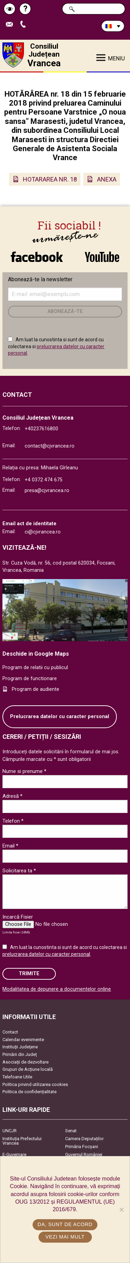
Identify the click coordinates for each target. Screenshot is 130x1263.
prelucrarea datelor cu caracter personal (46, 954)
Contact (10, 1032)
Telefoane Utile (17, 1076)
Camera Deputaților (84, 1138)
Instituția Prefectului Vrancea (22, 1141)
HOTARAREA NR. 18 (50, 179)
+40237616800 (41, 429)
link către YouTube (102, 257)
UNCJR (9, 1130)
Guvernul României (83, 1154)
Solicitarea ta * (19, 871)
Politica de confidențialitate (29, 1091)
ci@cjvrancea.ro (43, 532)
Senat (71, 1130)
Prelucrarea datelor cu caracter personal (59, 716)
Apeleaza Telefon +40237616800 (24, 25)
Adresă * (12, 796)
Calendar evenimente (23, 1039)
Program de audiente (35, 689)
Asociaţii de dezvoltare (25, 1062)
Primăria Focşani (81, 1146)
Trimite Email (11, 25)
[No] (121, 1209)
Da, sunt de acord (64, 1224)
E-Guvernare (14, 1154)
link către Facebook (37, 257)
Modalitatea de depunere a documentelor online (56, 989)
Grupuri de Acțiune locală (27, 1069)
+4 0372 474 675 (43, 480)
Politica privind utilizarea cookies (35, 1084)
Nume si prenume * (24, 771)
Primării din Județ (19, 1054)
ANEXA (106, 179)
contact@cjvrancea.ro (50, 446)
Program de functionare (29, 679)
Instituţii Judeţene (20, 1046)
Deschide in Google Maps (35, 653)
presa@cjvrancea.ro (47, 490)
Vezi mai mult (65, 1237)
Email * (10, 846)
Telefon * (13, 821)
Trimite (29, 974)
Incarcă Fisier (17, 917)
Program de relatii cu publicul (35, 667)
